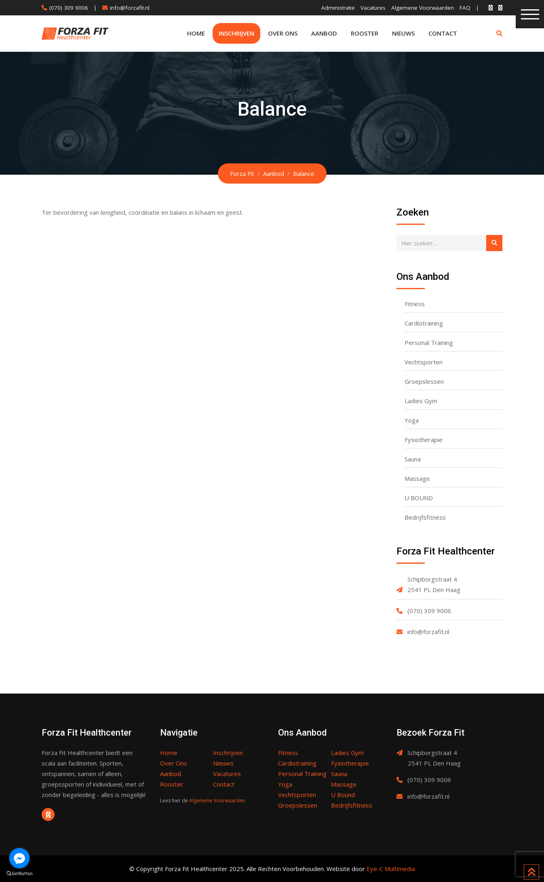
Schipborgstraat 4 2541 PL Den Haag (433, 584)
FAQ (465, 7)
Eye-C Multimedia (391, 869)
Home (196, 33)
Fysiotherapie (424, 440)
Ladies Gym (421, 401)
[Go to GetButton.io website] (19, 873)
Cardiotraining (424, 323)
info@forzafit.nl (130, 7)
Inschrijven (236, 33)
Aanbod (324, 33)
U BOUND (419, 498)
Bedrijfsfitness (425, 517)
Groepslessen (424, 381)
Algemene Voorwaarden (422, 7)
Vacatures (373, 7)
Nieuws (403, 33)
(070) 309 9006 (68, 7)
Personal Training (429, 342)
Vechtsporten (424, 362)
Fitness (415, 304)
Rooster (364, 33)
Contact (442, 33)
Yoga (412, 420)
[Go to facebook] (19, 858)
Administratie (338, 7)
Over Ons (282, 33)
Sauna (413, 459)
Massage (417, 478)
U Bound (343, 795)
